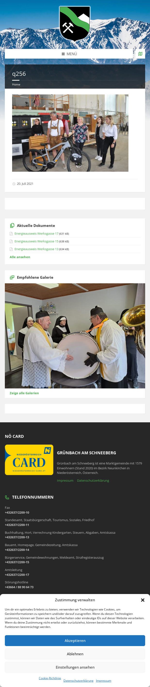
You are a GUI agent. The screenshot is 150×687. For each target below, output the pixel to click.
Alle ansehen (20, 257)
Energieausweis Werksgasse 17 (36, 233)
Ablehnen (75, 653)
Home (16, 84)
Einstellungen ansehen (75, 667)
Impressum (103, 681)
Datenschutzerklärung (78, 681)
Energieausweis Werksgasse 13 (36, 249)
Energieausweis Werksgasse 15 (36, 241)
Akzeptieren (75, 640)
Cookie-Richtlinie (50, 678)
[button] (142, 600)
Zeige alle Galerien (24, 393)
